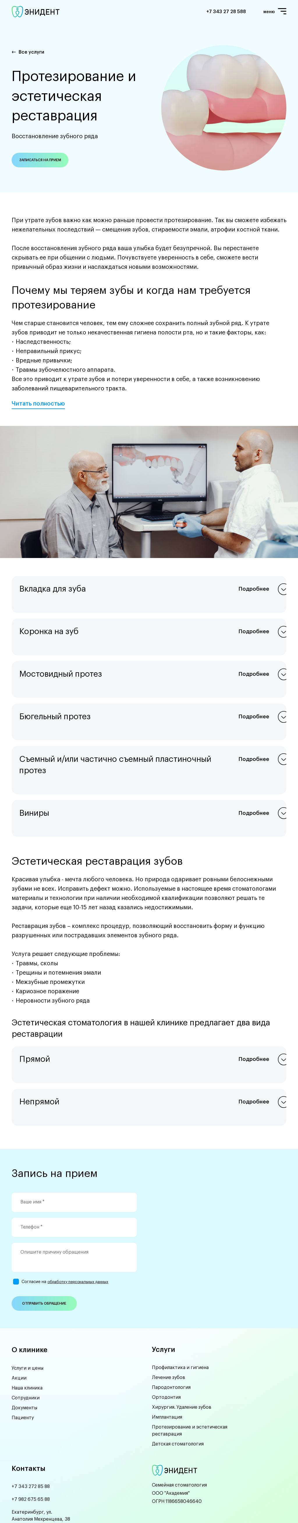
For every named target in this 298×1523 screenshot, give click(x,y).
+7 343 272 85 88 (31, 1425)
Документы (24, 1345)
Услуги (163, 1287)
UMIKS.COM (69, 1507)
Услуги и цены (27, 1306)
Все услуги (31, 52)
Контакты (28, 1407)
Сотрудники (26, 1335)
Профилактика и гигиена (180, 1306)
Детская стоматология (178, 1382)
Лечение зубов (168, 1316)
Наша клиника (27, 1326)
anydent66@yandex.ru (37, 1471)
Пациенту (23, 1355)
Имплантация (167, 1355)
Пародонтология (171, 1326)
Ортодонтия (166, 1335)
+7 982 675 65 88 (31, 1438)
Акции (19, 1316)
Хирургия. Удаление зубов (181, 1345)
